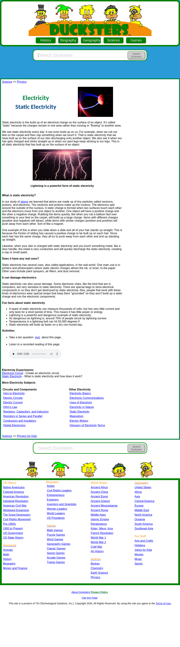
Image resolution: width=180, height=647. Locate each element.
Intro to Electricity (14, 393)
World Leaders (56, 513)
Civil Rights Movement (17, 519)
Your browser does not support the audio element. (35, 354)
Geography (91, 40)
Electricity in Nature (82, 407)
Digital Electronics (14, 425)
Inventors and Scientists (61, 504)
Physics (22, 81)
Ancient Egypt (99, 496)
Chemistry (97, 568)
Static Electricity (12, 376)
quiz (37, 337)
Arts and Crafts (144, 540)
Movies (139, 554)
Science (113, 40)
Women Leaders (57, 508)
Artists (51, 485)
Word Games (55, 539)
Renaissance (99, 523)
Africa (138, 491)
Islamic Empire (100, 519)
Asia (137, 496)
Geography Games (58, 543)
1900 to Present (13, 528)
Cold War (96, 546)
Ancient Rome (99, 510)
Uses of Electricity (81, 402)
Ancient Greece (100, 501)
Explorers (53, 499)
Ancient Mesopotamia (104, 505)
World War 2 (98, 542)
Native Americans (14, 487)
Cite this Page (90, 597)
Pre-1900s (9, 523)
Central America (145, 501)
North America (143, 514)
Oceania (140, 519)
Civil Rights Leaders (59, 490)
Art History (97, 551)
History (45, 40)
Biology (95, 563)
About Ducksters (80, 592)
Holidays (140, 545)
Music (138, 559)
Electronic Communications (87, 397)
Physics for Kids (27, 436)
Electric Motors (79, 420)
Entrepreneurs (56, 495)
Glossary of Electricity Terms (87, 425)
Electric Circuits (12, 397)
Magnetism (76, 416)
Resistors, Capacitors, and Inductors (26, 411)
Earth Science (99, 572)
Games (136, 40)
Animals (8, 549)
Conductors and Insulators (19, 420)
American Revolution (16, 496)
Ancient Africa (99, 487)
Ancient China (99, 491)
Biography (68, 40)
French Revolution (102, 533)
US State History (13, 537)
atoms (24, 201)
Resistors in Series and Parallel (22, 416)
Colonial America (13, 491)
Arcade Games (56, 557)
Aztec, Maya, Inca (102, 528)
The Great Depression (16, 514)
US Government (13, 533)
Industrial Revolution (15, 501)
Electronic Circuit (12, 373)
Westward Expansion (16, 510)
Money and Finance (15, 568)
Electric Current (12, 402)
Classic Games (56, 548)
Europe (139, 505)
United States (143, 487)
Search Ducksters (136, 55)
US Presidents (56, 517)
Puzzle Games (56, 534)
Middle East (142, 510)
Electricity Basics (80, 393)
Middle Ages (98, 514)
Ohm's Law (10, 407)
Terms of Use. (163, 603)
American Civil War (15, 505)
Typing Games (56, 562)
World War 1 (98, 537)
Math (6, 554)
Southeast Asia (144, 528)
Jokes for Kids (143, 549)
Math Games (55, 530)
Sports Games (56, 553)
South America (144, 523)
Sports (139, 563)
